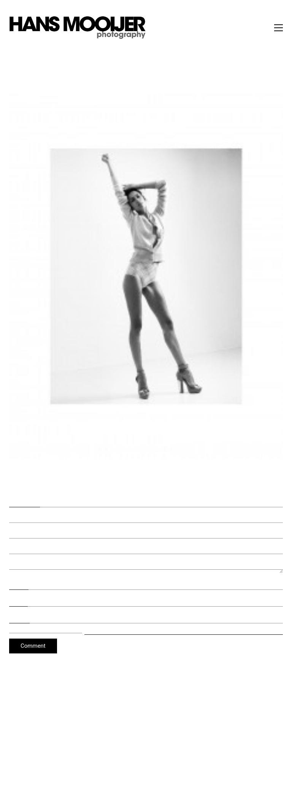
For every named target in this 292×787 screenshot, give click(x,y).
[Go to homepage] (77, 28)
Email (18, 600)
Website (19, 616)
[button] (278, 27)
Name (19, 583)
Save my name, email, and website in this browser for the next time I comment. (183, 630)
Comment (24, 498)
